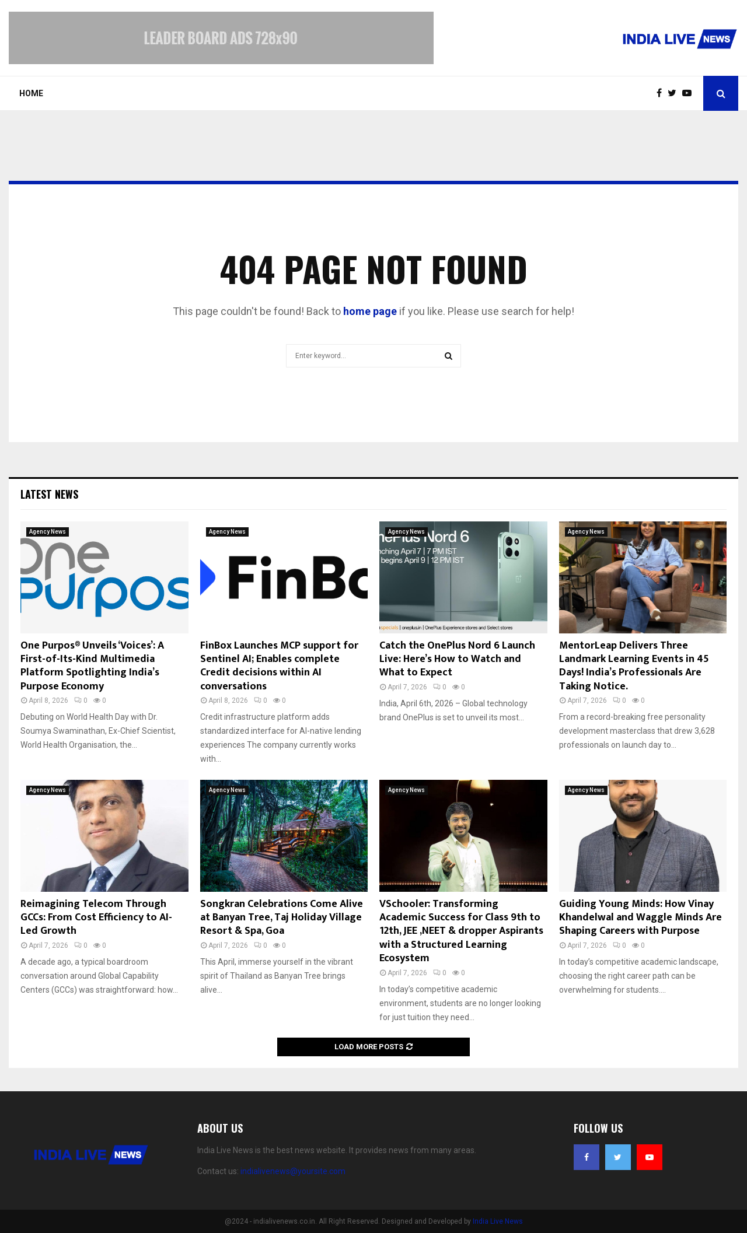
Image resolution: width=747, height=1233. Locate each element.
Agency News (47, 531)
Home (31, 93)
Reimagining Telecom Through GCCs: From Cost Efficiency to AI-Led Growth (96, 917)
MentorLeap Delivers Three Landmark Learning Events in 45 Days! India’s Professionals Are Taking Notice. (634, 666)
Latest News (49, 494)
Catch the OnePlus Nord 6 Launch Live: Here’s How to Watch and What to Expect (457, 659)
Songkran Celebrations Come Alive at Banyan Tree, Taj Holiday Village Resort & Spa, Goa (281, 917)
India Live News (498, 1221)
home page (370, 311)
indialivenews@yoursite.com (292, 1171)
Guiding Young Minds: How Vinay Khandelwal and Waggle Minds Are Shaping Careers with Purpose (640, 917)
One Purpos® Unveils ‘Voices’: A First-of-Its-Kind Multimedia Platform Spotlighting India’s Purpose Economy (92, 666)
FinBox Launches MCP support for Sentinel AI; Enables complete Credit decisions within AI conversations (279, 666)
